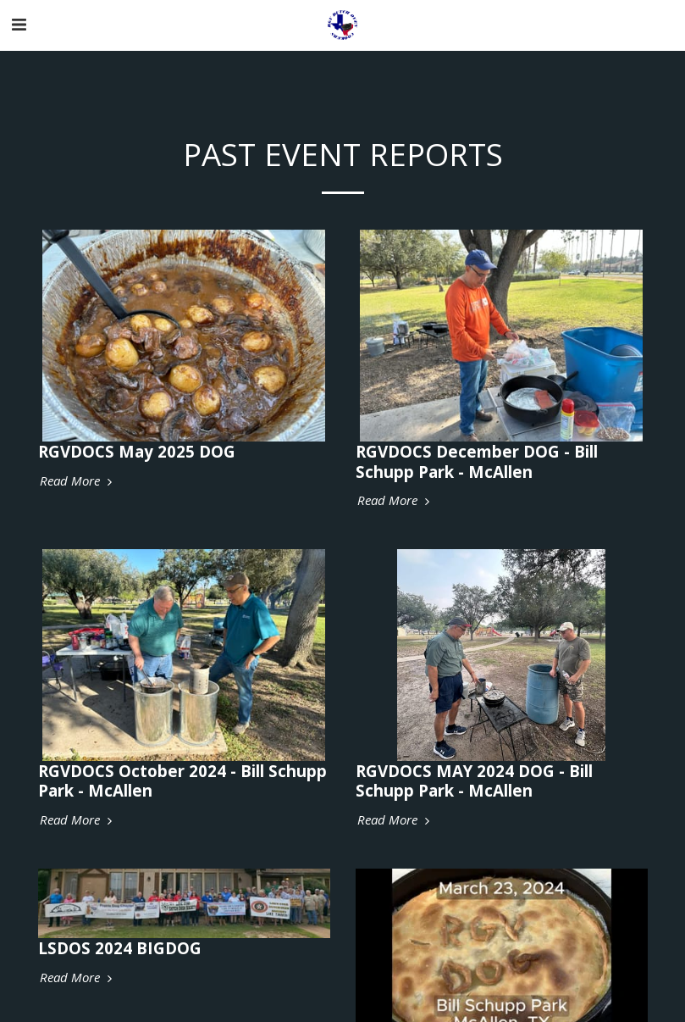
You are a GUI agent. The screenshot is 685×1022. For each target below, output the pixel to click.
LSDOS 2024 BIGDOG (120, 947)
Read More (78, 481)
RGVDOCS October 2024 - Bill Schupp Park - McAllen (182, 780)
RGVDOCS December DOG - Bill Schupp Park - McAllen (477, 461)
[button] (18, 24)
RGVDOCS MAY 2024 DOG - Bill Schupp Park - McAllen (474, 780)
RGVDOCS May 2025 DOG (136, 451)
